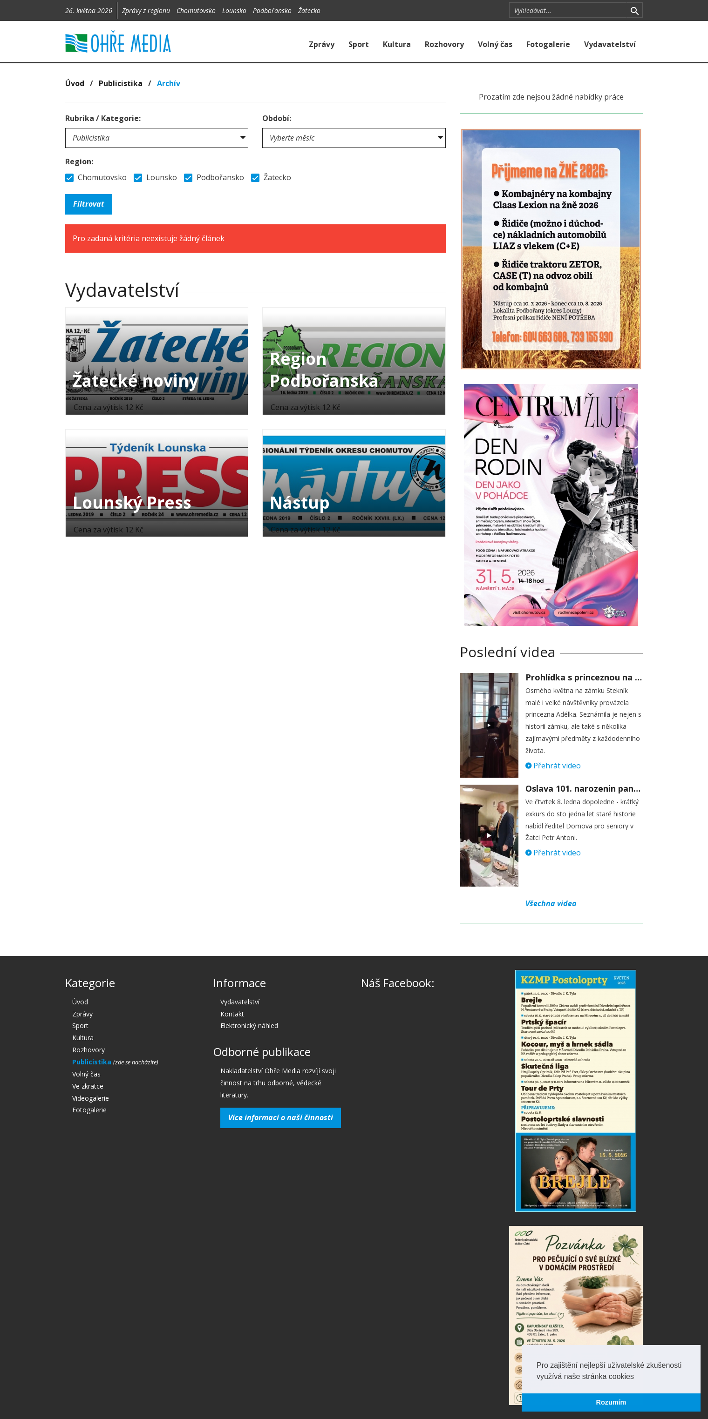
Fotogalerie (548, 44)
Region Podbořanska (324, 369)
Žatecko (309, 10)
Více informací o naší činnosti (280, 1117)
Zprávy (321, 44)
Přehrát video (553, 765)
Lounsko (234, 10)
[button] (637, 1377)
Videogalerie (90, 1098)
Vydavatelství (610, 44)
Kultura (397, 44)
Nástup (300, 502)
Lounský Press (132, 502)
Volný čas (495, 44)
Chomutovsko (196, 10)
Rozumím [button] (611, 1402)
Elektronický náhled (249, 1025)
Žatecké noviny (135, 380)
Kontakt (232, 1013)
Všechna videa (551, 903)
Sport (358, 44)
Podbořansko (272, 10)
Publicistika (121, 83)
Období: (276, 118)
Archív (168, 83)
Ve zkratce (87, 1086)
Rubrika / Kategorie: (103, 118)
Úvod (74, 83)
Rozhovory (444, 44)
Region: (79, 161)
